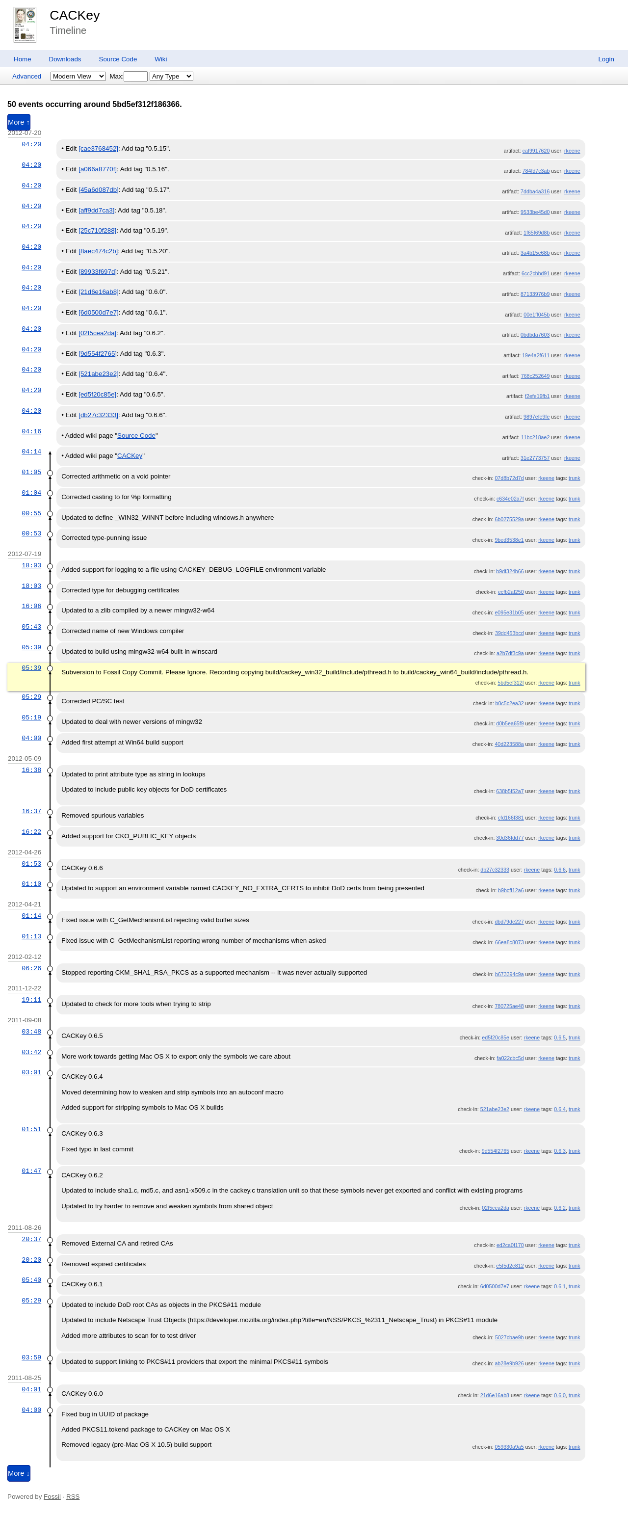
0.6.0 (560, 1395)
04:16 (31, 431)
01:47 (31, 1171)
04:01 (31, 1389)
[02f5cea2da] (97, 333)
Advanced (26, 76)
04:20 (31, 144)
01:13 (31, 936)
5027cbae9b (509, 1337)
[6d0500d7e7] (98, 312)
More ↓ (19, 1473)
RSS (72, 1496)
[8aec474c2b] (98, 251)
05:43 (31, 626)
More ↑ (19, 122)
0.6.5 (560, 1037)
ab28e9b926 (509, 1363)
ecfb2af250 (511, 592)
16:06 (31, 606)
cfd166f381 (511, 818)
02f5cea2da (495, 1208)
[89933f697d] (97, 271)
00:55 (31, 513)
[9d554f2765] (97, 353)
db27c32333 (494, 870)
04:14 (31, 451)
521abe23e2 (494, 1109)
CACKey (75, 15)
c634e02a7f (510, 499)
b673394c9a (509, 974)
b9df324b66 (509, 571)
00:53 (31, 533)
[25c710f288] (97, 230)
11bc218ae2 (535, 437)
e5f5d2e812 (509, 1266)
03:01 (31, 1072)
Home (22, 59)
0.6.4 (560, 1109)
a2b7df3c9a (510, 653)
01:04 (31, 492)
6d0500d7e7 (494, 1286)
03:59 (31, 1357)
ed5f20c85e (495, 1037)
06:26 (31, 968)
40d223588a (509, 744)
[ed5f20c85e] (97, 394)
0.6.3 (560, 1151)
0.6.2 (560, 1208)
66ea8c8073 (509, 942)
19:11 (31, 999)
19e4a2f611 (536, 355)
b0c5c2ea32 (510, 703)
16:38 (31, 770)
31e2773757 (535, 458)
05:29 (31, 696)
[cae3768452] (98, 148)
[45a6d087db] (98, 189)
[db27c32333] (98, 415)
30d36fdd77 (509, 838)
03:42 (31, 1052)
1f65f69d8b (536, 233)
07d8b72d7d (509, 478)
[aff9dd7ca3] (96, 210)
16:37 (31, 811)
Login (606, 59)
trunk (574, 478)
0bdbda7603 (535, 335)
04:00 (31, 738)
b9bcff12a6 (511, 890)
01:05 (31, 472)
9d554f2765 (495, 1151)
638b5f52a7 (509, 791)
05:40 (31, 1280)
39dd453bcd (509, 633)
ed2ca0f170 (510, 1245)
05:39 (31, 647)
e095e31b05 (509, 612)
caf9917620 (536, 151)
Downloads (65, 59)
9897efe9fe (536, 417)
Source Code (118, 59)
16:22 (31, 831)
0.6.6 (560, 870)
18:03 (31, 565)
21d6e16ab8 (494, 1395)
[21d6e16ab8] (98, 291)
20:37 (31, 1239)
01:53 (31, 863)
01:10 (31, 883)
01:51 (31, 1129)
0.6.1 (560, 1286)
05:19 (31, 717)
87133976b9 (535, 294)
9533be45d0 (535, 212)
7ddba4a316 (535, 191)
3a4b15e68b (535, 253)
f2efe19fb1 (537, 396)
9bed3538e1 (509, 540)
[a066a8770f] (97, 169)
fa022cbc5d (510, 1058)
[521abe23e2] (98, 373)
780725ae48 (509, 1006)
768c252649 (535, 376)
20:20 (31, 1259)
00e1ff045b (536, 315)
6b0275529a (509, 519)
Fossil (52, 1496)
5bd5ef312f (510, 683)
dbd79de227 (509, 922)
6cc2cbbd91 (536, 273)
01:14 (31, 915)
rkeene (572, 151)
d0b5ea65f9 (509, 723)
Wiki (161, 59)
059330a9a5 (509, 1447)
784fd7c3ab (536, 171)
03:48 (31, 1031)
